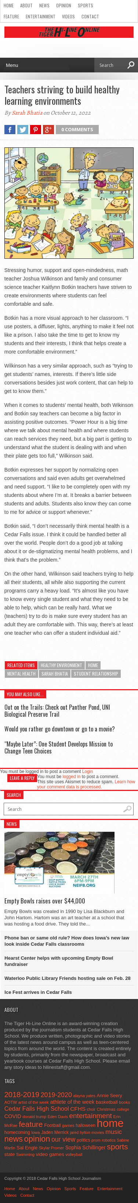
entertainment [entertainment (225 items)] (90, 1116)
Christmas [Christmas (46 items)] (106, 1109)
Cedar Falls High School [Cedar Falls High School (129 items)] (36, 1108)
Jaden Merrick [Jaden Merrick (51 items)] (55, 1132)
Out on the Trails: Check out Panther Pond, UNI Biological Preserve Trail (57, 711)
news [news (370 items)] (13, 1139)
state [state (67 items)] (9, 1154)
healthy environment (61, 665)
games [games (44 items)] (68, 1125)
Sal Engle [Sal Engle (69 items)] (27, 1147)
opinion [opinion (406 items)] (37, 1138)
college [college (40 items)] (123, 1109)
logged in (72, 776)
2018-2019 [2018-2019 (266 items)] (21, 1095)
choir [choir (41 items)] (91, 1109)
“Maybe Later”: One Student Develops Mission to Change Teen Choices (58, 747)
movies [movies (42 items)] (97, 1132)
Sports (85, 5)
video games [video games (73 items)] (50, 1154)
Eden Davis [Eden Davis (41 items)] (58, 1116)
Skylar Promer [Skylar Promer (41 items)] (51, 1148)
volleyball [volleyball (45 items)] (73, 1154)
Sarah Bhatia (27, 113)
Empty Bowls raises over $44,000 (44, 901)
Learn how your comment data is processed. (86, 784)
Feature (11, 16)
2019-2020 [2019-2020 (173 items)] (56, 1095)
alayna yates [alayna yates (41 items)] (84, 1095)
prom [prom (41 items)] (96, 1140)
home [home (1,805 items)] (110, 1123)
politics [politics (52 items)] (83, 1140)
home (93, 665)
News (44, 5)
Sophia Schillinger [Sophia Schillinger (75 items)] (85, 1147)
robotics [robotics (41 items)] (109, 1140)
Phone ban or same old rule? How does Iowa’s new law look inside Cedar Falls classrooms (66, 941)
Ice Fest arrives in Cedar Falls (38, 992)
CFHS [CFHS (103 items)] (78, 1109)
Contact (90, 16)
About (26, 5)
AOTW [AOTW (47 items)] (10, 1102)
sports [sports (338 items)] (117, 1146)
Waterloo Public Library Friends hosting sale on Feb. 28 (67, 978)
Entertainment (40, 16)
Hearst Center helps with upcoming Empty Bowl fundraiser (58, 961)
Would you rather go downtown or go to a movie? (59, 728)
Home (9, 5)
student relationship (96, 673)
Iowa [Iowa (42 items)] (36, 1132)
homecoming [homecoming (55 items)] (17, 1132)
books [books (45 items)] (124, 1102)
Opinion (63, 5)
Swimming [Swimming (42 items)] (25, 1154)
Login (87, 771)
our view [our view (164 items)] (63, 1139)
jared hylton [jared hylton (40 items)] (80, 1132)
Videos (68, 16)
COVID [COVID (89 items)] (12, 1116)
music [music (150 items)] (113, 1131)
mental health (21, 673)
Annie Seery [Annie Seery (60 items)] (109, 1095)
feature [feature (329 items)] (31, 1124)
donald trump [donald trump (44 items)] (34, 1116)
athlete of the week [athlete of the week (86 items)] (72, 1102)
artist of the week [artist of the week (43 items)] (33, 1102)
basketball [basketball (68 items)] (107, 1102)
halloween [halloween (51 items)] (85, 1125)
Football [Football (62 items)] (52, 1125)
